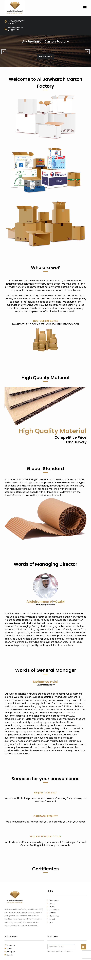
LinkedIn (10, 955)
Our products (55, 909)
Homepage (54, 900)
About (52, 903)
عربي (51, 922)
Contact (53, 913)
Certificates (54, 916)
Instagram (11, 952)
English (52, 919)
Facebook (11, 945)
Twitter (9, 948)
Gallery (52, 906)
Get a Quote (45, 56)
